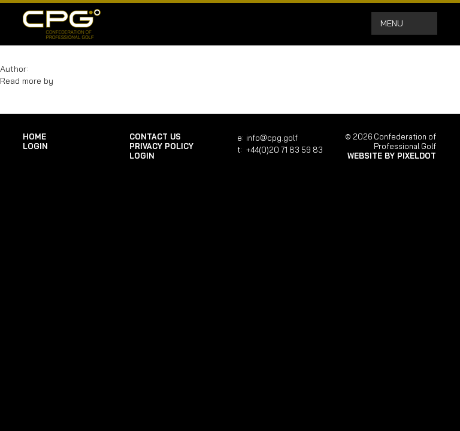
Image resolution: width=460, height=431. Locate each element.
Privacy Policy (161, 146)
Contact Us (155, 136)
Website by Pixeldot (391, 155)
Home (34, 136)
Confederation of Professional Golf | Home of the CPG (62, 24)
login (35, 146)
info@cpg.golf (272, 137)
